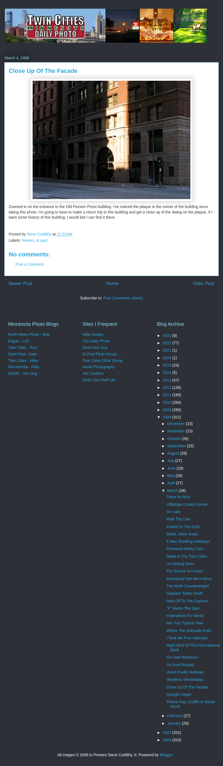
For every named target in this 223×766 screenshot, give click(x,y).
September (177, 446)
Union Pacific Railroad (185, 672)
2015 (167, 365)
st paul (41, 240)
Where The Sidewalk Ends (188, 630)
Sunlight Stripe (178, 694)
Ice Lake (173, 512)
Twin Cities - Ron (22, 347)
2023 (167, 335)
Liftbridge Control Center (187, 504)
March (173, 490)
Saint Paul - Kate (22, 354)
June (171, 468)
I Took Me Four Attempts (186, 638)
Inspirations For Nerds (185, 615)
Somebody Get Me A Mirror (189, 578)
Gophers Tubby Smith (184, 593)
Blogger (166, 755)
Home (112, 283)
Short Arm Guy (94, 347)
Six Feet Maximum (182, 657)
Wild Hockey (93, 334)
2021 (167, 350)
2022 (167, 343)
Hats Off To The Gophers (187, 601)
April (171, 483)
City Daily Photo (96, 341)
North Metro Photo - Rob (29, 334)
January (174, 723)
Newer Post (20, 283)
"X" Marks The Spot (183, 608)
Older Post (203, 283)
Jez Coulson (92, 373)
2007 (167, 732)
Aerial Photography (98, 367)
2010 (167, 402)
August (173, 453)
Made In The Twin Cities (186, 556)
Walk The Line (178, 519)
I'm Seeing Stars (180, 564)
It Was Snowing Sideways (188, 541)
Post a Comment (30, 264)
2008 (167, 417)
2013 (167, 380)
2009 (167, 410)
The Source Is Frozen (184, 571)
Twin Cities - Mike (23, 360)
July (171, 460)
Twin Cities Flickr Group (102, 360)
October (174, 438)
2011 (167, 395)
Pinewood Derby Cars (184, 549)
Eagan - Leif (18, 341)
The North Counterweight (187, 586)
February (175, 716)
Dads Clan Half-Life (98, 380)
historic (28, 240)
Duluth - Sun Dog (22, 373)
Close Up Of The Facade (187, 687)
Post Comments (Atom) (123, 298)
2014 (167, 372)
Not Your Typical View (184, 623)
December (176, 423)
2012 (167, 387)
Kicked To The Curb (183, 527)
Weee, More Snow (182, 534)
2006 (167, 740)
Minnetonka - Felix (23, 367)
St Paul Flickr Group (99, 354)
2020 (167, 358)
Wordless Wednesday (184, 679)
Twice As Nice (178, 497)
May (171, 475)
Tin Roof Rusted (180, 665)
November (176, 431)
